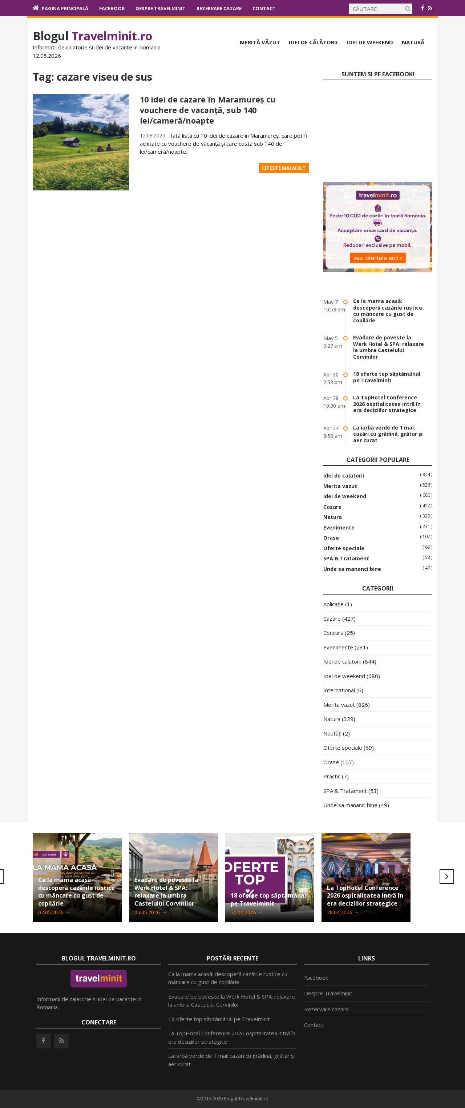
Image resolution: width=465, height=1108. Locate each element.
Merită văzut (260, 42)
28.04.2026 (343, 912)
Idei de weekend (370, 42)
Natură (413, 42)
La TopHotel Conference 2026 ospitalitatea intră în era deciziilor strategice (387, 404)
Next (447, 876)
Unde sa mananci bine (352, 569)
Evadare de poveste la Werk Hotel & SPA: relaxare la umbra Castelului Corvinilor (388, 347)
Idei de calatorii (343, 475)
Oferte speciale (343, 548)
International (339, 690)
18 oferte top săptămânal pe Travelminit (386, 377)
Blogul (92, 36)
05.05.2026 (150, 912)
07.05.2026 (54, 912)
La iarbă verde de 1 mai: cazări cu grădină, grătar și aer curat (387, 434)
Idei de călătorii (313, 42)
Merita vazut (340, 486)
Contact (264, 8)
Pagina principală (65, 8)
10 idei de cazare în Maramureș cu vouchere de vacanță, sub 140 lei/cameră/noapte (209, 109)
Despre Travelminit (161, 8)
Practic (331, 776)
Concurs (333, 632)
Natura (332, 517)
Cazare (332, 507)
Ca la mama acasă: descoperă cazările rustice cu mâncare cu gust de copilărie (387, 311)
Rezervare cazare (219, 8)
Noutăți (332, 733)
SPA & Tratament (346, 558)
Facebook (112, 8)
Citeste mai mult (284, 167)
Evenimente (339, 527)
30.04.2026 (247, 912)
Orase (331, 538)
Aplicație (333, 604)
